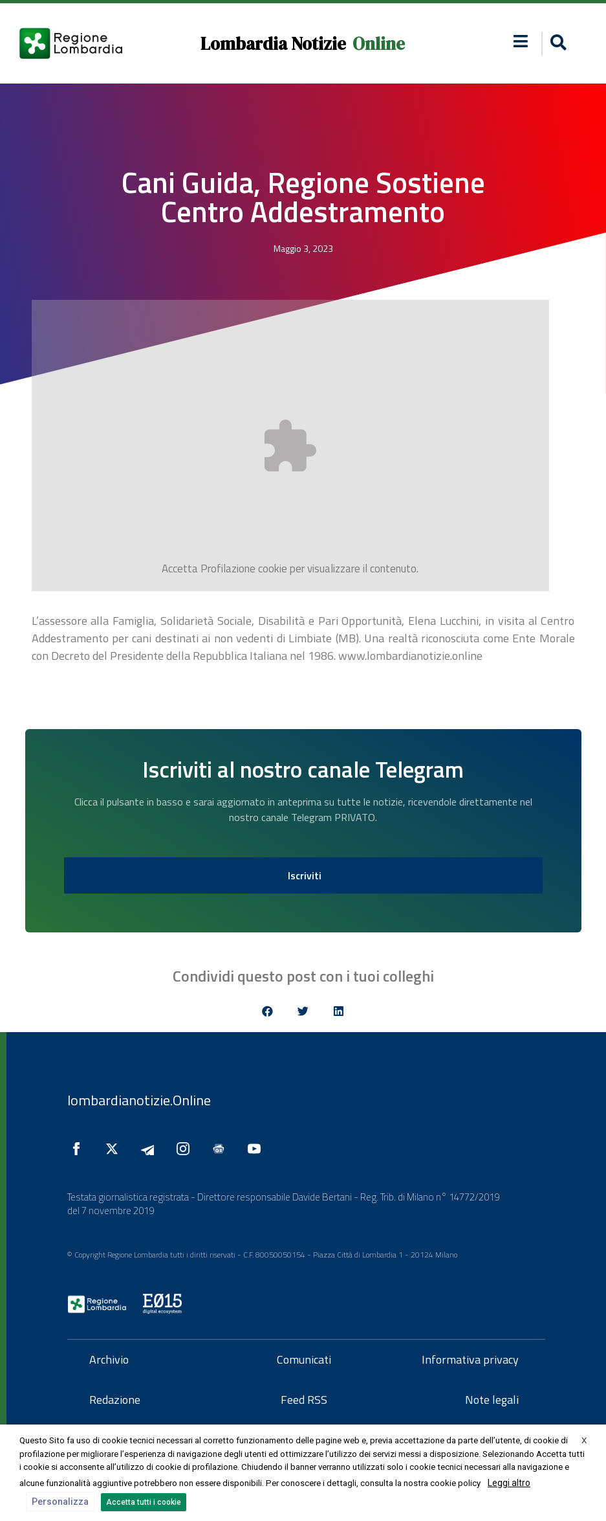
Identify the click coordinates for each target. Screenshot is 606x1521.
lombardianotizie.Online (139, 1100)
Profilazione (227, 568)
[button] (520, 41)
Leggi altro (509, 1483)
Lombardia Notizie (273, 44)
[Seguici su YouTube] (257, 1148)
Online (378, 44)
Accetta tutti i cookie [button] (143, 1502)
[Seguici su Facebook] (79, 1148)
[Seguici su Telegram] (150, 1148)
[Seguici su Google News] (222, 1148)
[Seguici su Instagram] (186, 1148)
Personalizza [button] (60, 1501)
